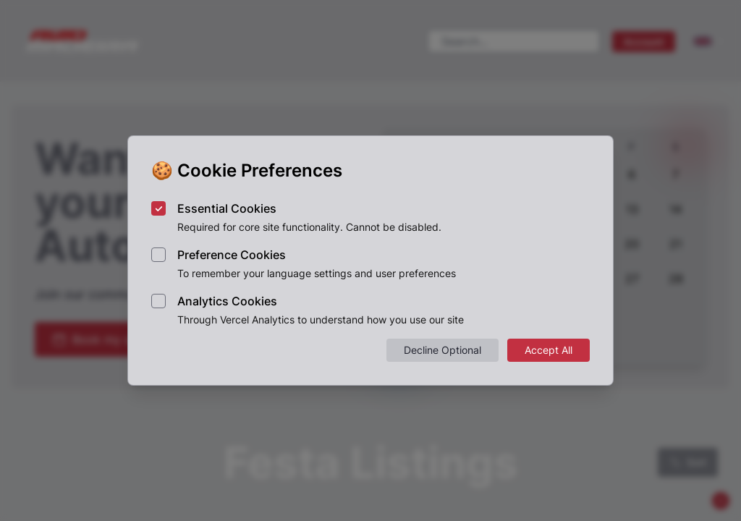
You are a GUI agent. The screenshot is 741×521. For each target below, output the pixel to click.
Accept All (548, 350)
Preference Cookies (231, 254)
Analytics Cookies (227, 301)
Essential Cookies (226, 208)
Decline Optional (442, 350)
